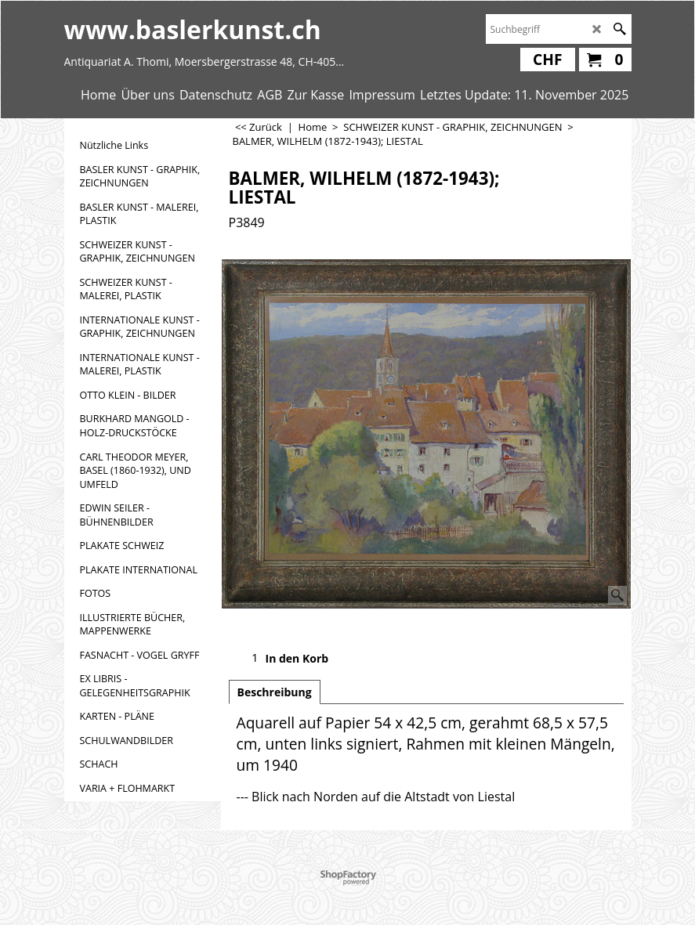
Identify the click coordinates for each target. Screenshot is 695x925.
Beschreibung (274, 692)
